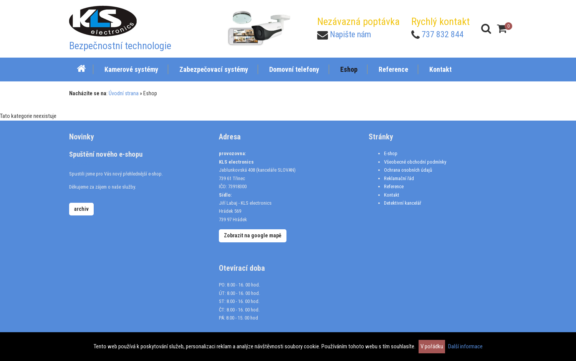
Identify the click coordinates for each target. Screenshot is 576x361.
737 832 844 (442, 34)
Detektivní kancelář (402, 203)
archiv (81, 209)
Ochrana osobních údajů (408, 170)
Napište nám (350, 34)
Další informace (465, 346)
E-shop (390, 153)
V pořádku (431, 346)
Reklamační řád (399, 178)
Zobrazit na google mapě (252, 235)
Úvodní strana (124, 93)
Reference (394, 186)
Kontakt (391, 195)
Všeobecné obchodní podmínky (415, 162)
